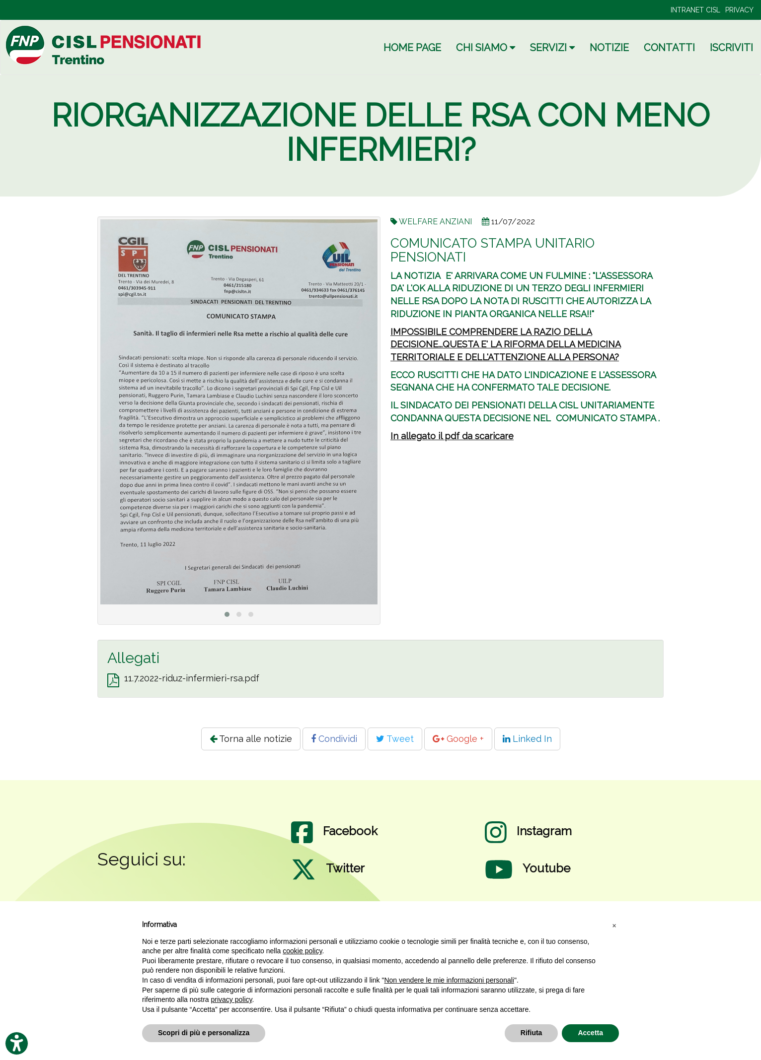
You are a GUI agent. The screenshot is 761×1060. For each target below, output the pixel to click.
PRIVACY (739, 10)
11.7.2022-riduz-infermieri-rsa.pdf (191, 678)
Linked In (527, 738)
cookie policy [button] (302, 951)
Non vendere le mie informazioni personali (449, 980)
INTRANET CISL (695, 10)
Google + (458, 738)
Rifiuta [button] (531, 1033)
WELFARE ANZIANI (435, 221)
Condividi (334, 738)
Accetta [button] (590, 1033)
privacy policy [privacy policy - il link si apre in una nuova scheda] (231, 999)
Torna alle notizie (251, 738)
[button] (614, 925)
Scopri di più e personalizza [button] (203, 1033)
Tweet (395, 738)
